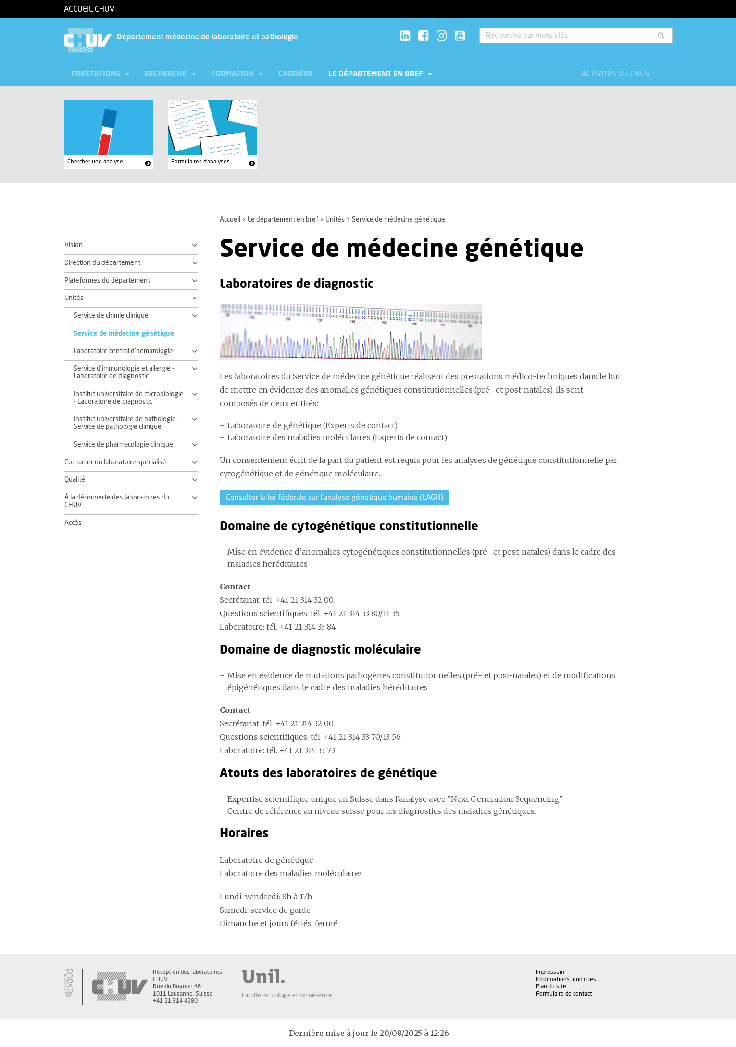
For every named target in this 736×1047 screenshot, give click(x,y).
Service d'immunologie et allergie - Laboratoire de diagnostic (124, 372)
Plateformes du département (107, 280)
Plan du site (551, 986)
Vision (73, 245)
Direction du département (102, 263)
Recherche (166, 74)
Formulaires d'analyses (200, 161)
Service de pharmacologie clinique (123, 444)
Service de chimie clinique (111, 315)
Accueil (230, 219)
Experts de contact (359, 425)
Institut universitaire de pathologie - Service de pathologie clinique (127, 423)
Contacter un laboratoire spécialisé (115, 462)
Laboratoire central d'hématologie (123, 351)
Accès (73, 523)
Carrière (295, 74)
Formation (233, 74)
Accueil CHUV (89, 9)
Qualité (74, 479)
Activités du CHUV (615, 74)
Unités (335, 219)
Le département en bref (376, 74)
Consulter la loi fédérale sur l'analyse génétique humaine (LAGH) (334, 497)
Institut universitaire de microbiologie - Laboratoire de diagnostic (129, 398)
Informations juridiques (566, 979)
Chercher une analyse (95, 161)
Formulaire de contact (564, 994)
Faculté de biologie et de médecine (287, 995)
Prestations (96, 74)
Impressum (550, 972)
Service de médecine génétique (124, 333)
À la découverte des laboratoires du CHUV (116, 501)
